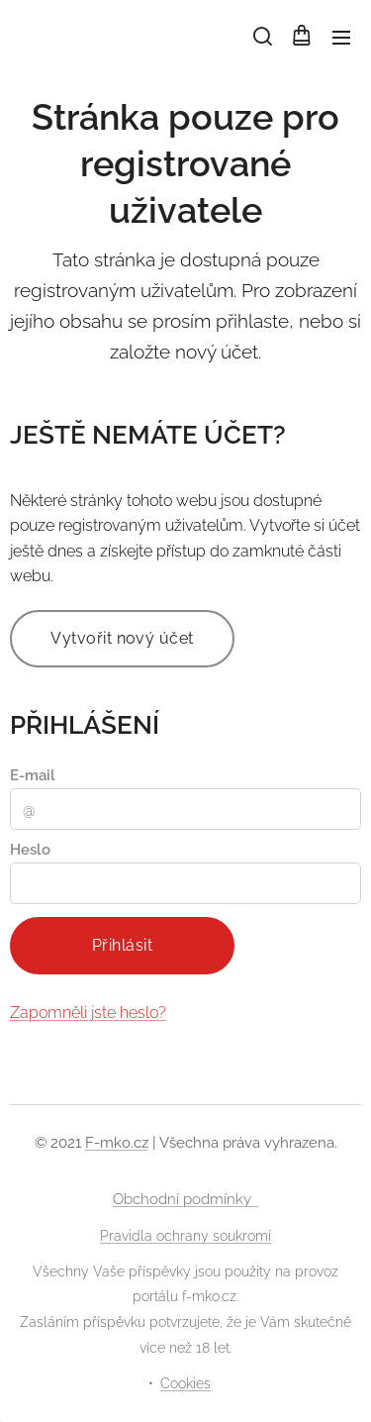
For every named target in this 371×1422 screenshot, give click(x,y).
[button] (261, 36)
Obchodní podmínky (186, 1199)
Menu (341, 38)
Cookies (185, 1383)
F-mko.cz (116, 1143)
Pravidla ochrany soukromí (185, 1236)
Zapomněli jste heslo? (88, 1011)
